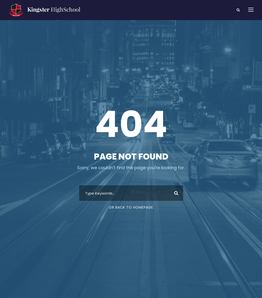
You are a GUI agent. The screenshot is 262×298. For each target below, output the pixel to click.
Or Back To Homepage (131, 207)
